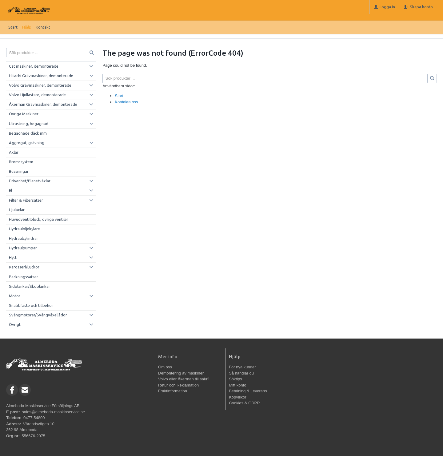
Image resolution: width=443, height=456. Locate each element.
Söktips (235, 379)
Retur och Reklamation (178, 385)
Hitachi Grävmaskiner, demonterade (41, 75)
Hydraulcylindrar (23, 238)
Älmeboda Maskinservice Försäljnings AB (42, 405)
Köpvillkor (237, 397)
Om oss (165, 367)
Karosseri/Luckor (24, 267)
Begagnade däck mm (28, 133)
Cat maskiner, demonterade (33, 66)
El (10, 190)
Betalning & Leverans (248, 391)
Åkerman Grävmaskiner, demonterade (43, 104)
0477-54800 (34, 417)
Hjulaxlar (17, 210)
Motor (14, 296)
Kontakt (43, 27)
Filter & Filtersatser (26, 200)
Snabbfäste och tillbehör (31, 305)
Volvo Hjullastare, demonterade (37, 95)
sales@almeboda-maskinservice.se (53, 412)
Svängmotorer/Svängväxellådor (38, 315)
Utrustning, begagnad (28, 123)
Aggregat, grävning (26, 143)
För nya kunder (242, 367)
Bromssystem (21, 162)
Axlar (13, 152)
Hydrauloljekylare (24, 229)
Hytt (13, 257)
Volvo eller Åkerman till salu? (183, 379)
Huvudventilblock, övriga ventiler (38, 219)
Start (13, 27)
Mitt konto (237, 385)
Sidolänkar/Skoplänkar (29, 286)
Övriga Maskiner (23, 114)
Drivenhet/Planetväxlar (29, 181)
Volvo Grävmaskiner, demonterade (40, 85)
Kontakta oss (126, 102)
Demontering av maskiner (181, 373)
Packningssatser (23, 277)
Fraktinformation (172, 391)
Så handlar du (241, 373)
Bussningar (19, 171)
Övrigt (15, 324)
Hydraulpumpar (23, 248)
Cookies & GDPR (244, 403)
